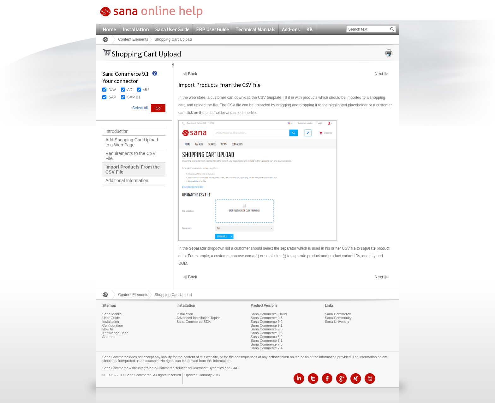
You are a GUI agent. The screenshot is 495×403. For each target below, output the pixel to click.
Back (192, 74)
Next (379, 74)
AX (129, 89)
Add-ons (291, 29)
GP (146, 89)
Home (109, 29)
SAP (112, 97)
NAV (112, 89)
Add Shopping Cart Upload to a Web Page (131, 142)
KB (309, 29)
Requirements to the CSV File (130, 156)
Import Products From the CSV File (132, 169)
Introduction (116, 131)
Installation (135, 29)
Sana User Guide (172, 29)
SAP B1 (133, 97)
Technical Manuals (255, 29)
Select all (140, 108)
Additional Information (126, 180)
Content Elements (133, 39)
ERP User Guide (212, 29)
